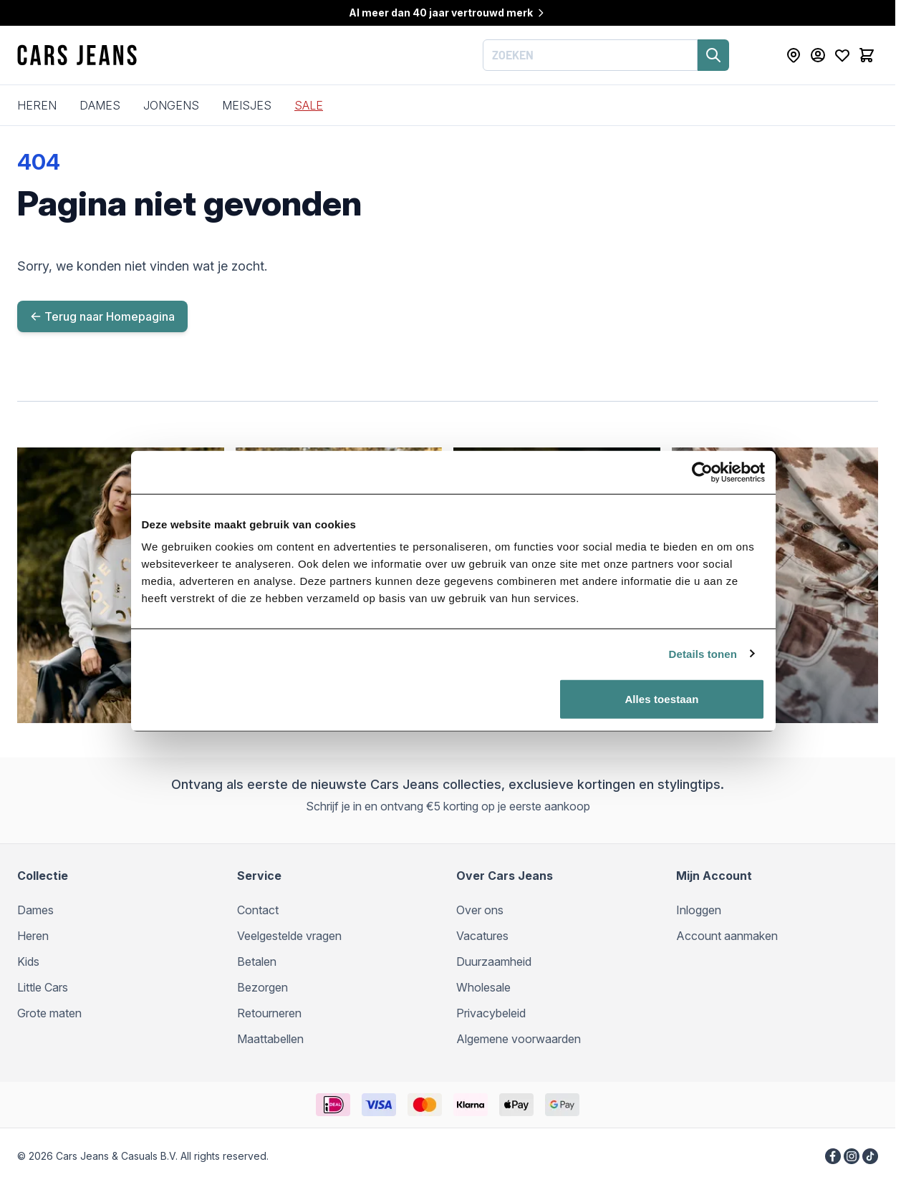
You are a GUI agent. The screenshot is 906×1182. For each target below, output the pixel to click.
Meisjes (246, 105)
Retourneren (269, 1013)
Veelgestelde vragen (289, 936)
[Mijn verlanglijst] (842, 55)
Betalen (256, 961)
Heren (37, 105)
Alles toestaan (666, 726)
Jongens (171, 105)
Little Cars (42, 987)
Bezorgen (262, 987)
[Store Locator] (793, 55)
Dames (99, 105)
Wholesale (483, 987)
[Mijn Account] (817, 55)
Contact (258, 910)
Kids (28, 961)
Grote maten (49, 1013)
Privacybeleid (491, 1013)
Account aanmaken (727, 936)
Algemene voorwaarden (518, 1039)
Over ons (479, 910)
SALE (308, 105)
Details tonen (709, 680)
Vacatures (482, 936)
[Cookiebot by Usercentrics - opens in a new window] (708, 499)
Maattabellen (270, 1039)
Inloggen (698, 910)
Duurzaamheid (493, 961)
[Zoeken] (713, 55)
